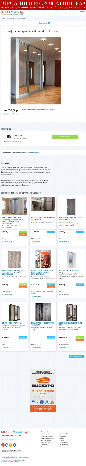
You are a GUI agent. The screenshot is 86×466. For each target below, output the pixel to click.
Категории (44, 23)
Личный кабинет (64, 434)
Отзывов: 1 (25, 138)
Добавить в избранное (11, 114)
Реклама (62, 440)
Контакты (62, 447)
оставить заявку (34, 152)
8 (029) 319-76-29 (64, 294)
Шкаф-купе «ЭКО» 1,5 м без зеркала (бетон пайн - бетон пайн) (13, 272)
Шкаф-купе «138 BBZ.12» (69, 270)
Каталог (3, 18)
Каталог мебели (45, 432)
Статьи (43, 447)
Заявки (62, 438)
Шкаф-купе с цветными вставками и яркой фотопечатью (42, 272)
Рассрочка (63, 436)
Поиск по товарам (46, 440)
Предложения (64, 444)
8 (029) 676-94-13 (36, 296)
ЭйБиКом (18, 135)
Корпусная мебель (12, 18)
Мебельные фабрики (47, 436)
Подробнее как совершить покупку (10, 461)
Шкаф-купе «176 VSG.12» (12, 323)
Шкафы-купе (22, 18)
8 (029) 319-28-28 (7, 241)
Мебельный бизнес (65, 432)
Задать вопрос (65, 136)
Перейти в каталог (76, 356)
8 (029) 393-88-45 (36, 241)
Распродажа (44, 444)
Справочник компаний (47, 438)
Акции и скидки (45, 442)
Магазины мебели (46, 434)
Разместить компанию (8, 440)
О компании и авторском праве (9, 453)
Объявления (63, 442)
